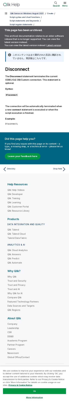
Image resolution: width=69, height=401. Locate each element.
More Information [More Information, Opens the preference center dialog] (34, 397)
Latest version (53, 45)
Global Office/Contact (18, 357)
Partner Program (15, 344)
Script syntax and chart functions (25, 17)
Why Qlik (11, 276)
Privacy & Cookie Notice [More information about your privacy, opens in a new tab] (20, 385)
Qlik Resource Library (18, 210)
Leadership (13, 328)
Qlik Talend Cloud (16, 234)
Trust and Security (16, 281)
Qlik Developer (15, 194)
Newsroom (13, 353)
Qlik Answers (14, 254)
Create (50, 13)
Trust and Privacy (16, 285)
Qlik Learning (14, 202)
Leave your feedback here (22, 156)
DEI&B (10, 336)
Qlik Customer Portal (18, 206)
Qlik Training (13, 198)
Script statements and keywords (24, 20)
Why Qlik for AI (14, 293)
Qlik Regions (13, 310)
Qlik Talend (13, 229)
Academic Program (17, 340)
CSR (9, 332)
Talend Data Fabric (17, 238)
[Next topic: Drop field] (51, 169)
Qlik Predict (13, 258)
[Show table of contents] (6, 13)
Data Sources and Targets (20, 306)
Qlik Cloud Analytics (17, 250)
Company (12, 324)
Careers (11, 349)
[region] (34, 383)
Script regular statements (21, 24)
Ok (34, 391)
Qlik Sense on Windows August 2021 (26, 13)
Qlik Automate (14, 262)
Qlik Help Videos (16, 190)
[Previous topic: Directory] (18, 169)
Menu (65, 5)
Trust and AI (13, 289)
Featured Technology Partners (23, 301)
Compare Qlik (14, 297)
